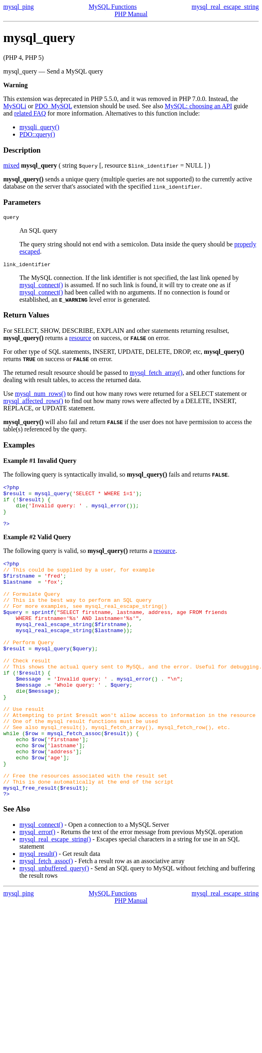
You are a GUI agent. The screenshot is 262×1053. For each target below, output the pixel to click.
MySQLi (14, 106)
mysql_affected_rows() (33, 403)
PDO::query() (37, 134)
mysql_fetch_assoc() (46, 919)
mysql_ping (18, 6)
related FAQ (30, 113)
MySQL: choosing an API (198, 106)
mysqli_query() (39, 127)
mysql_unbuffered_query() (54, 926)
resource (80, 340)
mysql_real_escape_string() (55, 897)
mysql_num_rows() (40, 396)
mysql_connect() (41, 287)
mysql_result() (38, 911)
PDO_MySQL (53, 106)
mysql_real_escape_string (225, 6)
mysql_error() (37, 890)
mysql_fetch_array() (156, 375)
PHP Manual (131, 14)
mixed (11, 165)
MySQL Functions (113, 6)
